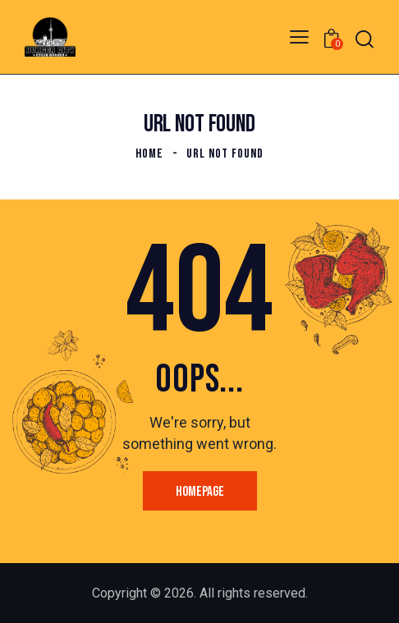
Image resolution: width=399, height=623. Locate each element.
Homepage (200, 491)
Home (149, 154)
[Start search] (364, 39)
